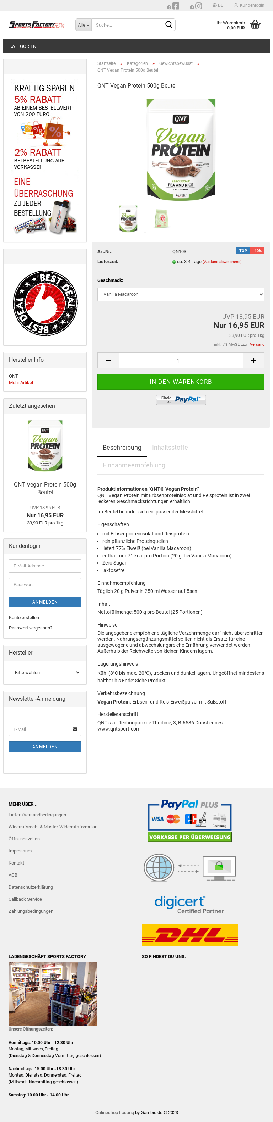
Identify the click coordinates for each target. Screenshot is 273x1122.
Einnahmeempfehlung (134, 465)
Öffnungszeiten (24, 839)
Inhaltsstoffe (170, 447)
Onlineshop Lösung (114, 1112)
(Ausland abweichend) (222, 262)
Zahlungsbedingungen (31, 911)
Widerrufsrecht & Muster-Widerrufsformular (52, 826)
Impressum (20, 851)
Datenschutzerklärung (31, 887)
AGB (13, 875)
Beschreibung (122, 447)
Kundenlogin (249, 5)
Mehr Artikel (21, 382)
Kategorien (22, 46)
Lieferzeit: (107, 261)
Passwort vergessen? (30, 628)
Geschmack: (110, 280)
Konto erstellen (24, 617)
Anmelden (45, 602)
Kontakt (16, 863)
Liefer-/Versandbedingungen (37, 814)
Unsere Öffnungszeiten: (31, 1029)
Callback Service (25, 899)
